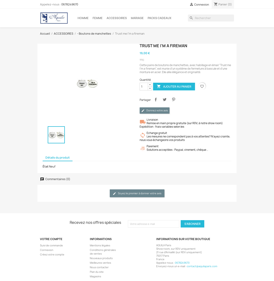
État (45, 166)
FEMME (98, 18)
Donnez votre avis (154, 110)
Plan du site (97, 271)
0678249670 (69, 4)
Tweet (164, 99)
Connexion (46, 250)
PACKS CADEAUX (159, 18)
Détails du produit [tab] (57, 157)
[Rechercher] (211, 18)
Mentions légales (100, 245)
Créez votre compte (52, 254)
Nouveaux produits (101, 258)
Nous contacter (99, 267)
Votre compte (51, 239)
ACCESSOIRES (117, 18)
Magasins (95, 276)
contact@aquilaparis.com (202, 266)
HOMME (83, 18)
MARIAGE (137, 18)
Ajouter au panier (174, 86)
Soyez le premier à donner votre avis (137, 193)
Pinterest (173, 99)
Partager (155, 99)
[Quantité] (144, 86)
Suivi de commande (51, 245)
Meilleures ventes (100, 262)
